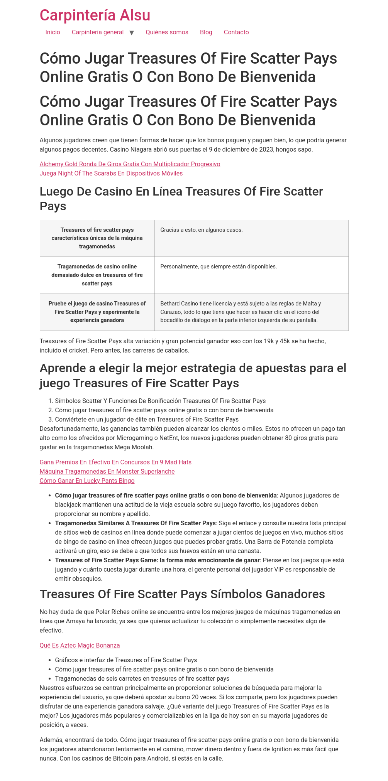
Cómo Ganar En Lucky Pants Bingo (87, 480)
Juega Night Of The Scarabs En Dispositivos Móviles (111, 173)
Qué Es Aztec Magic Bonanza (80, 645)
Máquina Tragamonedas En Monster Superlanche (107, 471)
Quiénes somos (167, 32)
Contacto (236, 32)
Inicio (53, 32)
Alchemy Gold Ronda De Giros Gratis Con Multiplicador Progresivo (130, 164)
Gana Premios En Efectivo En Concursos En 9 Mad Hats (116, 462)
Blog (206, 32)
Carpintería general (98, 32)
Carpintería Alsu (95, 15)
